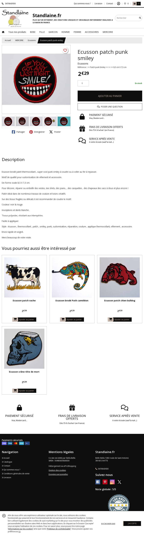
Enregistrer (37, 132)
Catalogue (7, 462)
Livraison (6, 477)
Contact (109, 3)
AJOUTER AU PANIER (110, 96)
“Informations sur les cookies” (20, 529)
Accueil (8, 40)
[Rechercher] (140, 18)
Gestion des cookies (57, 470)
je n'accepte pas (108, 523)
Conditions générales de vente (15, 473)
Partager (18, 132)
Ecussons (32, 40)
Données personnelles (58, 474)
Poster (55, 132)
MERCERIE (19, 40)
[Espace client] (118, 3)
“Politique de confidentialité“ (59, 529)
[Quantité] (83, 83)
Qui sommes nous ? (11, 469)
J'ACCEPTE (132, 523)
